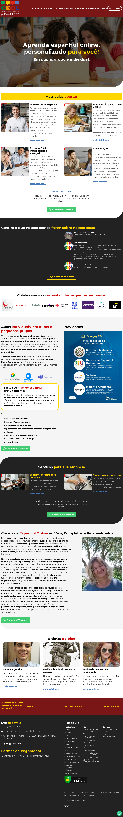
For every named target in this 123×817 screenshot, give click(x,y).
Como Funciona (72, 762)
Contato (103, 8)
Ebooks (68, 770)
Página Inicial (71, 753)
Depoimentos (63, 8)
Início (34, 8)
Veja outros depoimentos (61, 277)
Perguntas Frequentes (69, 766)
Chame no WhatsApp (61, 209)
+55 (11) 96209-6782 (11, 726)
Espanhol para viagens (89, 741)
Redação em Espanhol (89, 746)
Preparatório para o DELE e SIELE (91, 754)
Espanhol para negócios (89, 737)
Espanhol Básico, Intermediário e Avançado (91, 731)
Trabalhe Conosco (72, 756)
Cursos (46, 8)
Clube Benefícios (92, 8)
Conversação (90, 750)
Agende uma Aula (72, 759)
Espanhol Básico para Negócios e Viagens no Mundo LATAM (91, 760)
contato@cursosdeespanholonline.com (21, 731)
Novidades (74, 8)
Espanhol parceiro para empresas (111, 735)
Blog (82, 8)
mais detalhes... (38, 141)
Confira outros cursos (61, 191)
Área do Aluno (114, 8)
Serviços (53, 8)
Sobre (39, 8)
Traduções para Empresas (110, 730)
